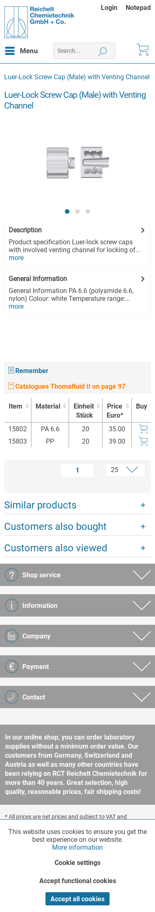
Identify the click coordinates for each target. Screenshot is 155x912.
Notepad (138, 8)
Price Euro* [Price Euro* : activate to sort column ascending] (115, 410)
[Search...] (84, 51)
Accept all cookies (77, 899)
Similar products (40, 505)
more (16, 258)
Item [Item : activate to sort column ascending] (15, 406)
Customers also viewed (55, 548)
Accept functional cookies (77, 881)
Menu (21, 49)
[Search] (102, 51)
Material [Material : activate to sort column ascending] (48, 406)
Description (25, 230)
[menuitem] (113, 7)
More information (77, 847)
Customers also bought (55, 526)
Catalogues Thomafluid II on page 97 (66, 386)
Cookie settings (77, 863)
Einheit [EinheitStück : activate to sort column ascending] (83, 411)
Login (109, 8)
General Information (38, 279)
